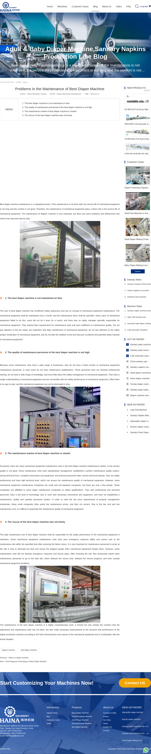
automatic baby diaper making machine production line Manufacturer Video (138, 324)
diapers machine (8, 650)
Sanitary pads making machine (138, 389)
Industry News (52, 713)
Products (77, 707)
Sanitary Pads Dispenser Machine (139, 432)
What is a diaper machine (18, 658)
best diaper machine (29, 650)
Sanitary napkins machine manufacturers (138, 367)
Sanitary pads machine (138, 344)
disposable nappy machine (139, 421)
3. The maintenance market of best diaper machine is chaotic (49, 111)
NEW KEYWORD (132, 707)
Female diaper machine (138, 384)
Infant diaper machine (138, 378)
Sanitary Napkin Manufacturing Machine (139, 415)
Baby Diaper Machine (80, 713)
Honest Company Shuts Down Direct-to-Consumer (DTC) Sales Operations (138, 285)
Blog (25, 82)
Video (49, 723)
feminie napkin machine (139, 427)
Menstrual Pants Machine (82, 723)
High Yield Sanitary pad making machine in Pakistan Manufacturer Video (135, 318)
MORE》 (147, 90)
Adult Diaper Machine (80, 720)
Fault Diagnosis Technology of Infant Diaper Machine (26, 661)
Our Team (107, 720)
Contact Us (107, 727)
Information (53, 707)
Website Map (5, 749)
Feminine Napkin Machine (82, 716)
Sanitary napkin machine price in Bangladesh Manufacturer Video (138, 312)
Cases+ (138, 271)
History (106, 716)
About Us (108, 707)
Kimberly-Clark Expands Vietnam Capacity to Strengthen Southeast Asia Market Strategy (137, 298)
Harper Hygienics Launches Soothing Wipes (137, 291)
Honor (105, 723)
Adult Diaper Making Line (132, 741)
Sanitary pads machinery (138, 350)
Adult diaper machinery (138, 372)
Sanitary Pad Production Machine (135, 734)
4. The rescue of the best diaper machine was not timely (47, 115)
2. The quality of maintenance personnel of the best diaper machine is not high (57, 107)
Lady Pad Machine (137, 410)
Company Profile (109, 713)
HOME (18, 82)
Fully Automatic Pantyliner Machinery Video (136, 331)
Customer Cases (53, 720)
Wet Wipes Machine (79, 727)
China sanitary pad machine (138, 361)
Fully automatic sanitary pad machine (138, 356)
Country (106, 731)
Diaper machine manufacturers (138, 395)
